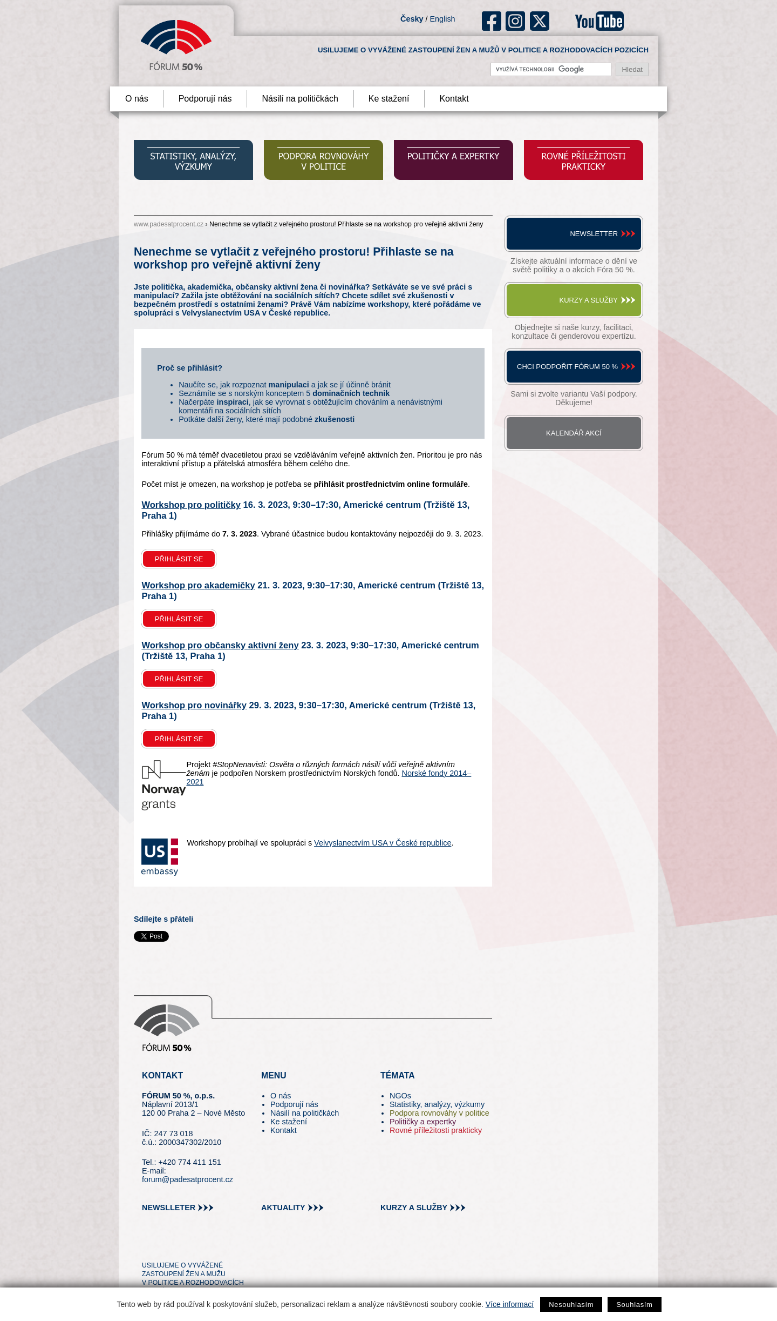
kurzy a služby (413, 1207)
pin (167, 1246)
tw (149, 1246)
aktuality (283, 1207)
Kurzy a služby (589, 300)
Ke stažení (389, 98)
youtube (599, 21)
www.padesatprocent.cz (168, 224)
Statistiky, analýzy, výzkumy (437, 1104)
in (202, 1246)
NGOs (400, 1095)
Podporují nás (205, 98)
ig (516, 21)
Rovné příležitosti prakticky (436, 1130)
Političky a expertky (423, 1121)
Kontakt (453, 98)
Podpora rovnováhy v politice (439, 1113)
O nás (136, 98)
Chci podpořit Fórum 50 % (567, 367)
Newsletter (594, 234)
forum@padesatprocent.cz (187, 1179)
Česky (411, 19)
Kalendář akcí (574, 433)
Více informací (510, 1304)
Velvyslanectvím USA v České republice (382, 843)
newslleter (168, 1207)
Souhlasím (634, 1304)
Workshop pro (191, 505)
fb (492, 21)
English (442, 19)
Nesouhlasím (571, 1304)
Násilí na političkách (300, 98)
